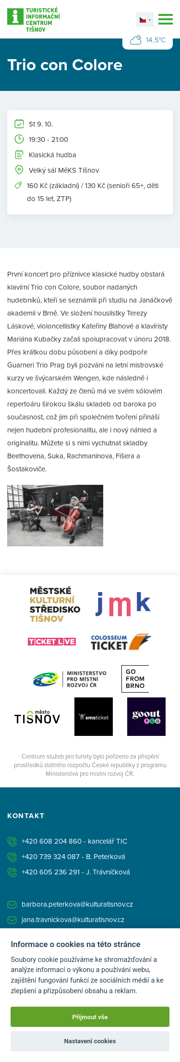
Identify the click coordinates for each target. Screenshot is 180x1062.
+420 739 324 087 (51, 856)
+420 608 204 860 (52, 841)
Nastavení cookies (90, 1041)
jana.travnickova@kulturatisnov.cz (73, 919)
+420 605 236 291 (51, 872)
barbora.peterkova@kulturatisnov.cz (77, 904)
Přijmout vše (90, 1017)
